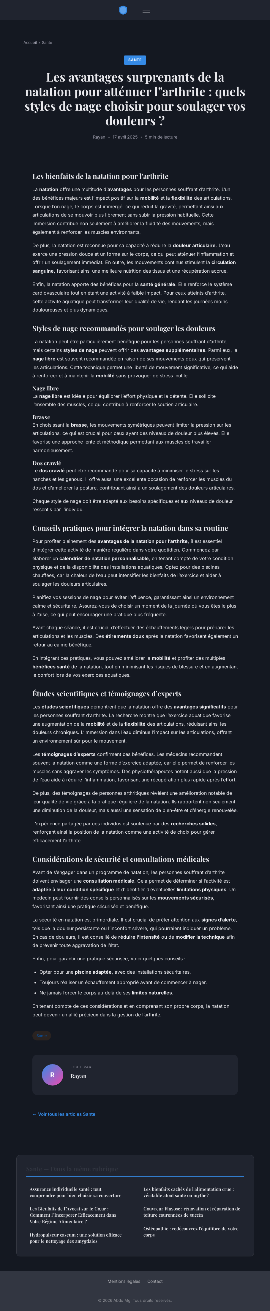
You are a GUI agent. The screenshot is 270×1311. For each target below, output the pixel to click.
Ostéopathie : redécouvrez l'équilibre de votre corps (191, 1232)
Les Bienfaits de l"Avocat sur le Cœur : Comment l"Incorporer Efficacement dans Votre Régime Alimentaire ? (73, 1215)
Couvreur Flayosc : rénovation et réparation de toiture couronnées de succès (191, 1212)
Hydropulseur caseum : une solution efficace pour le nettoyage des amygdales (76, 1238)
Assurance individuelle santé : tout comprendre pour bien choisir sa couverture (75, 1192)
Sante (47, 42)
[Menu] (146, 10)
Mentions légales (124, 1281)
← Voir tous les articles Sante (63, 1114)
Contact (155, 1281)
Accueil (30, 42)
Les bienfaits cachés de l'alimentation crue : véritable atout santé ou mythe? (188, 1192)
